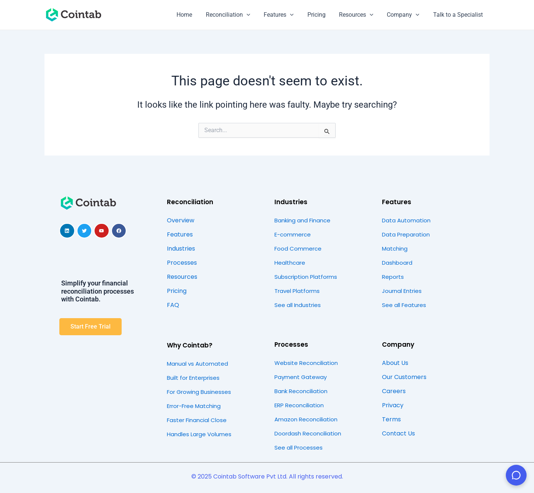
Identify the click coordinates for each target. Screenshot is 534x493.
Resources (360, 15)
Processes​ (291, 344)
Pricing (322, 14)
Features (286, 15)
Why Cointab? (189, 345)
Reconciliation (237, 15)
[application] (256, 15)
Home (196, 14)
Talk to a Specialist (459, 14)
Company (405, 15)
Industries (290, 201)
